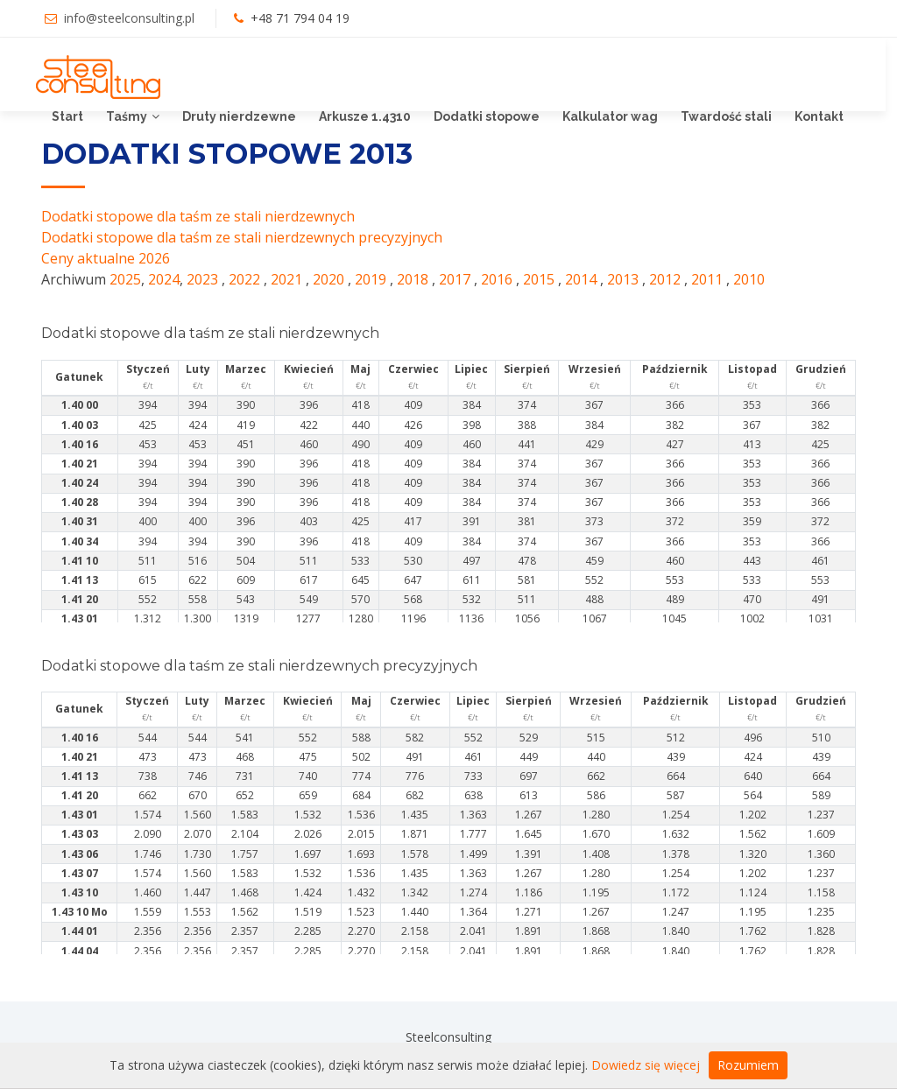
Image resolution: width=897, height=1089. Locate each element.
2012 (665, 279)
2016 (496, 279)
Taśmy (131, 116)
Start (72, 116)
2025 (125, 279)
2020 (328, 279)
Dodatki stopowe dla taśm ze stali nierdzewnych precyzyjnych (241, 237)
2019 (370, 279)
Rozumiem (748, 1065)
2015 (538, 279)
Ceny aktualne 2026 (105, 258)
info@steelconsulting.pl (131, 18)
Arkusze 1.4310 (370, 116)
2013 (623, 279)
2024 (164, 279)
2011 (707, 279)
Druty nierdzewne (244, 116)
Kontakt (824, 116)
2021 (286, 279)
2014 (581, 279)
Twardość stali (731, 116)
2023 (202, 279)
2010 (749, 279)
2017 (454, 279)
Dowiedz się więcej (645, 1065)
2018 (412, 279)
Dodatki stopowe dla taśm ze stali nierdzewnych (198, 216)
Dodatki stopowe (492, 116)
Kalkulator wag (615, 116)
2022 (244, 279)
